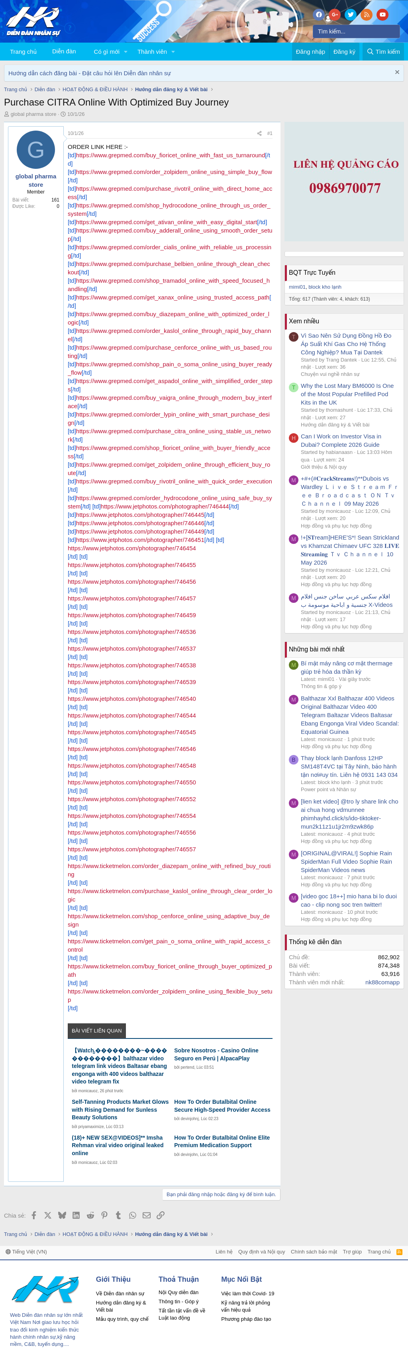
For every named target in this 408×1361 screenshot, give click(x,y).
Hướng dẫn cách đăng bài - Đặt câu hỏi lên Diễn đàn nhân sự (89, 73)
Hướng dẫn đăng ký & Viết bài (335, 425)
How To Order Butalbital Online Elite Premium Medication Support (222, 1141)
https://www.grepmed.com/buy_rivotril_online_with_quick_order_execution (174, 481)
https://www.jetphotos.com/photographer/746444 (165, 506)
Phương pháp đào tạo (246, 1319)
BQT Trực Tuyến (312, 272)
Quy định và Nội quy (261, 1252)
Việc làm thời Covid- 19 (247, 1293)
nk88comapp (382, 982)
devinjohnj (190, 1119)
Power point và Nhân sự (328, 789)
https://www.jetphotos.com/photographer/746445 (140, 514)
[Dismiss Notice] (396, 73)
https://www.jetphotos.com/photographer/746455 (132, 564)
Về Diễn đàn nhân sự (120, 1293)
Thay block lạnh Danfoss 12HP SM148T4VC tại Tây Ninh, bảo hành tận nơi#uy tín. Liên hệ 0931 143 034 (349, 766)
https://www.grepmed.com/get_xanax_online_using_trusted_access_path (172, 297)
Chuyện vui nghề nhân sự (330, 374)
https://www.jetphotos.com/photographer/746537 (132, 648)
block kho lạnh (324, 287)
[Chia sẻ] (259, 133)
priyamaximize (91, 1126)
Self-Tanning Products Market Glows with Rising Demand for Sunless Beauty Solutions (120, 1109)
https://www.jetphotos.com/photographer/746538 (132, 665)
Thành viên (152, 51)
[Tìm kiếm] (356, 31)
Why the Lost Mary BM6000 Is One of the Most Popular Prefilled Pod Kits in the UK (347, 394)
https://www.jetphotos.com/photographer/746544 (132, 715)
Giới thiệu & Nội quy (324, 467)
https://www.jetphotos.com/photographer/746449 (140, 531)
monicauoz (88, 1091)
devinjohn (189, 1154)
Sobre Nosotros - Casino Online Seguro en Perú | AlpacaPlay (216, 1054)
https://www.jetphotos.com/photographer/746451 (140, 539)
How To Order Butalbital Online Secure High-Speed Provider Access (222, 1106)
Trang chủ (23, 51)
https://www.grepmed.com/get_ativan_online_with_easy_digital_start (166, 222)
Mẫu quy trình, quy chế (122, 1319)
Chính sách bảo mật (314, 1252)
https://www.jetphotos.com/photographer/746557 (132, 849)
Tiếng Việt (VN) (26, 1252)
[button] (125, 52)
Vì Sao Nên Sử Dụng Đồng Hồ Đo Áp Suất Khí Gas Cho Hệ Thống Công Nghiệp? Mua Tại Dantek (346, 344)
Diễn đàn (64, 51)
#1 (270, 133)
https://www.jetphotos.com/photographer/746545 (132, 732)
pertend (187, 1067)
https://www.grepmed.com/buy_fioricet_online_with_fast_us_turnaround (170, 155)
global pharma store (34, 114)
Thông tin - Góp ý (178, 1301)
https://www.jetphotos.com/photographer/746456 (132, 581)
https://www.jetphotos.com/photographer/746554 (132, 815)
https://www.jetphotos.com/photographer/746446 (140, 523)
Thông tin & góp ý (321, 686)
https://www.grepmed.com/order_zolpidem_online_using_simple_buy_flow (174, 171)
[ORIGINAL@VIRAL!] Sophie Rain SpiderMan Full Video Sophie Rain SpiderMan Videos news (346, 861)
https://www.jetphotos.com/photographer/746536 (132, 631)
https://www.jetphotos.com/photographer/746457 (132, 598)
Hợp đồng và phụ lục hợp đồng (336, 526)
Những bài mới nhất (317, 649)
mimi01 (297, 287)
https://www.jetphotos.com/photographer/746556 (132, 832)
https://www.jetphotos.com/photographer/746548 (132, 765)
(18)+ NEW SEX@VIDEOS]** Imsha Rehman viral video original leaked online (117, 1145)
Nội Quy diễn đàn (178, 1292)
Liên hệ (224, 1252)
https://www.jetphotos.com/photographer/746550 (132, 782)
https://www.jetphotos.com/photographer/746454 (132, 548)
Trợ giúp (352, 1252)
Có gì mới (107, 51)
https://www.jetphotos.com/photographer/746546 (132, 748)
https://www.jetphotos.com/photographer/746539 (132, 682)
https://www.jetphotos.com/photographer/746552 (132, 799)
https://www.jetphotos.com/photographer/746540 (132, 698)
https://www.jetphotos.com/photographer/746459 (132, 615)
